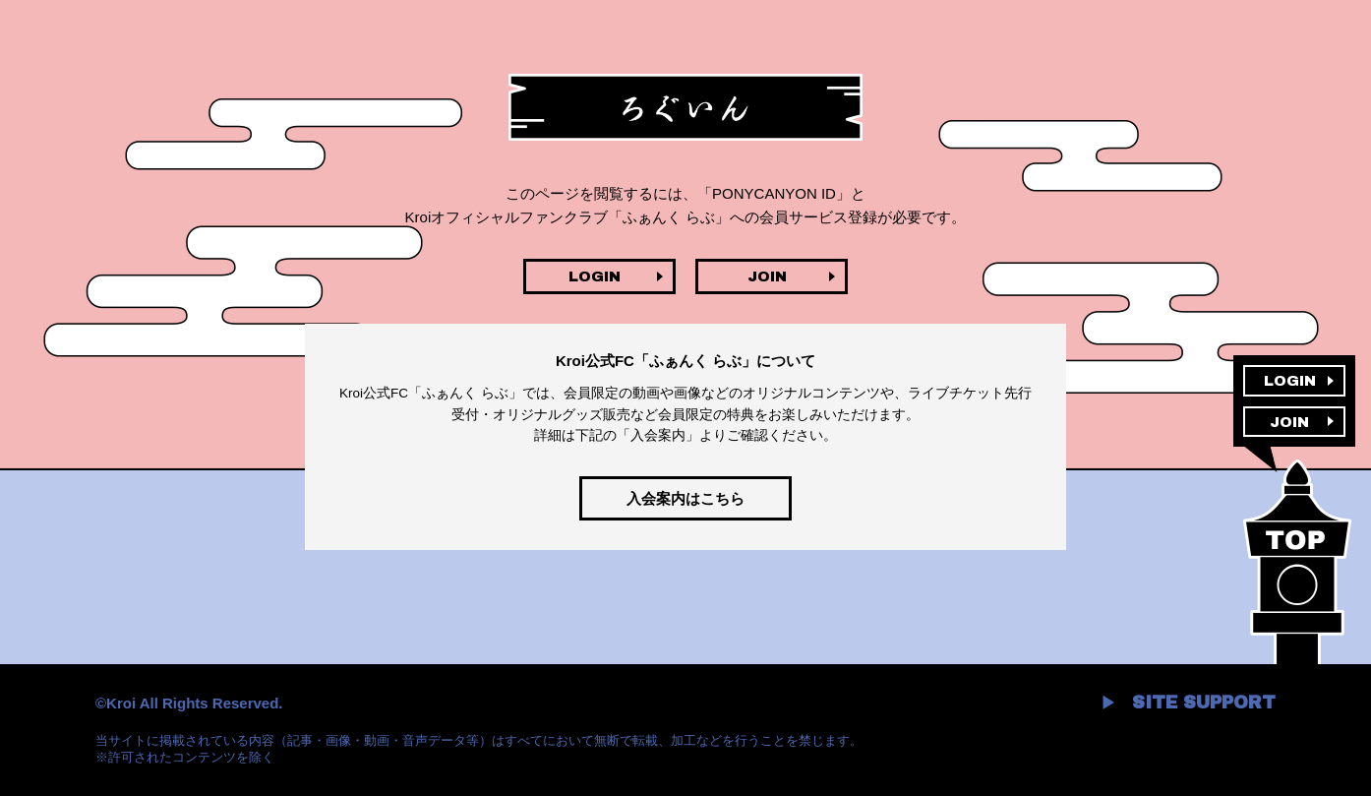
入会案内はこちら (685, 498)
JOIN (767, 276)
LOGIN (594, 276)
